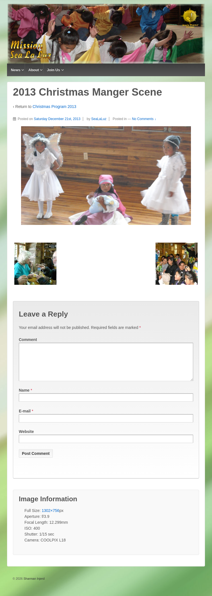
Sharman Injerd (34, 585)
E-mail (25, 418)
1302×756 (50, 517)
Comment (28, 339)
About (33, 70)
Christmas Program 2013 (54, 106)
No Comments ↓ (144, 119)
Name (24, 397)
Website (26, 438)
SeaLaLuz (98, 119)
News (15, 70)
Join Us (53, 70)
